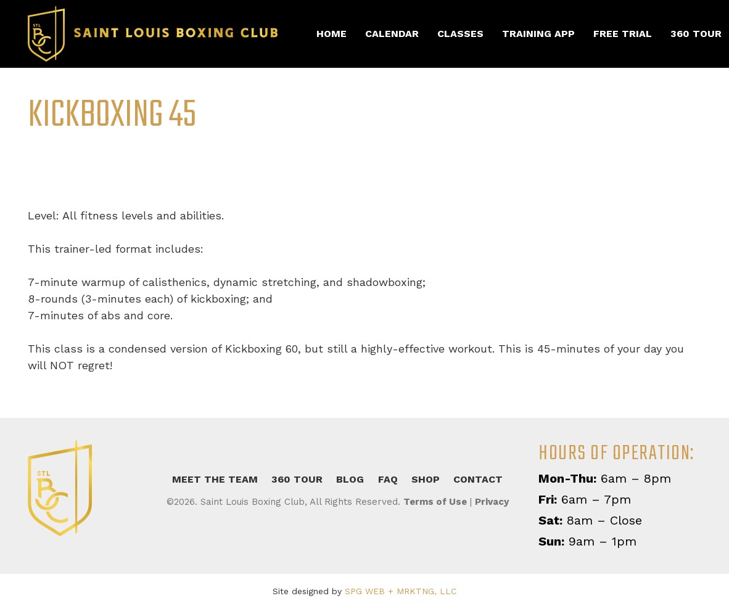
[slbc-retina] (153, 34)
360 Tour (297, 479)
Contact (478, 479)
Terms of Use (435, 501)
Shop (425, 479)
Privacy (492, 501)
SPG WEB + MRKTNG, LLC (400, 591)
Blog (350, 479)
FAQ (388, 479)
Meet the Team (215, 479)
